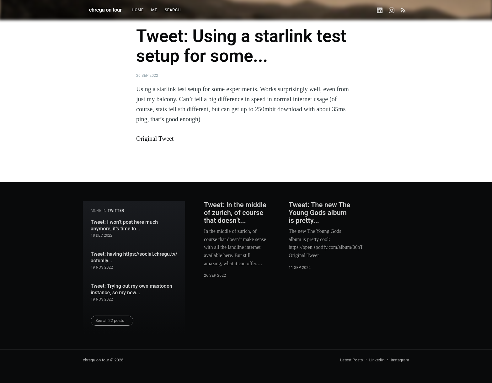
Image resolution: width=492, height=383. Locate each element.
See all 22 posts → (112, 320)
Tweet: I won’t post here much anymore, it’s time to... (124, 225)
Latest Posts (351, 360)
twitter (116, 210)
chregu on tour (105, 10)
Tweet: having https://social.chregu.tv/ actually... (134, 257)
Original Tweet (155, 138)
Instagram (400, 360)
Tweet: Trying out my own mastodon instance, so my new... (131, 289)
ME (154, 10)
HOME (138, 10)
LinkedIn (377, 360)
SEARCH (173, 10)
